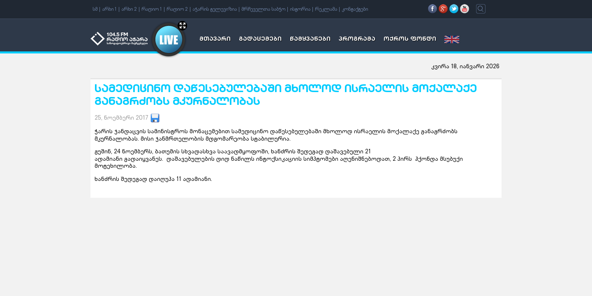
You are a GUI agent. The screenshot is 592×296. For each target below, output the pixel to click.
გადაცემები (260, 39)
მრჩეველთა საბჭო (263, 9)
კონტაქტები (355, 9)
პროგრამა (357, 39)
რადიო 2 (177, 9)
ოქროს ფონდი (410, 39)
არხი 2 (129, 9)
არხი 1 (109, 9)
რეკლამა (326, 9)
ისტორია (300, 9)
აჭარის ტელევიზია (214, 9)
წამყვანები (310, 39)
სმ (94, 9)
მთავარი (215, 39)
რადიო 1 (151, 9)
